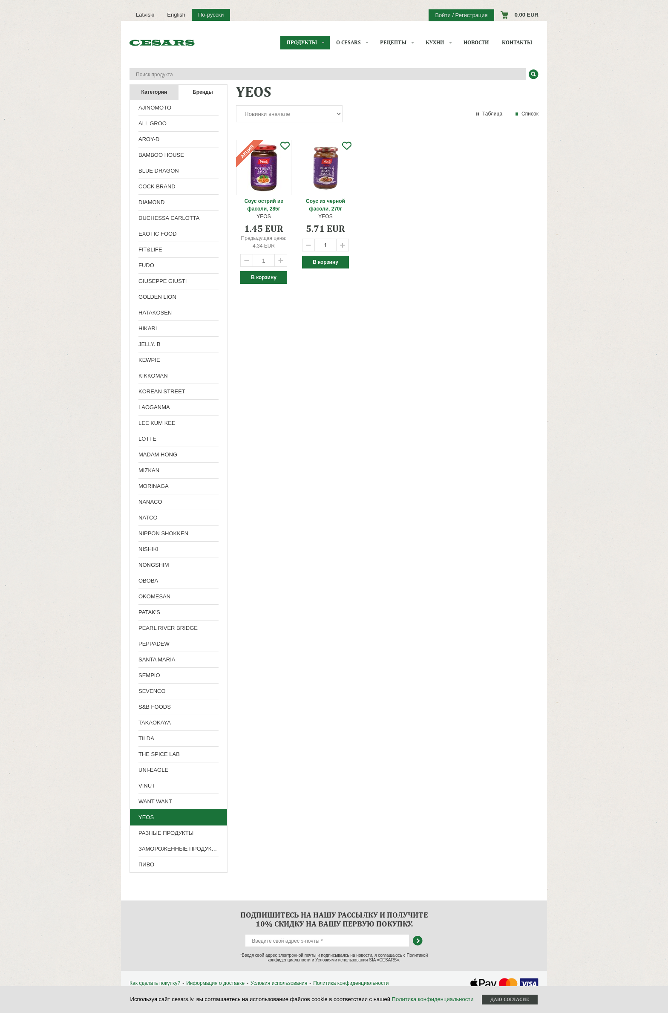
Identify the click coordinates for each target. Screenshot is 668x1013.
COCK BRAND (157, 186)
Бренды (203, 92)
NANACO (150, 502)
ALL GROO (152, 123)
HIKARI (147, 328)
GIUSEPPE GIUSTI (162, 281)
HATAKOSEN (155, 312)
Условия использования (278, 983)
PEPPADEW (154, 644)
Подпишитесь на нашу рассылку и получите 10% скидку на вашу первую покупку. (334, 919)
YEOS (146, 817)
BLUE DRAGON (158, 170)
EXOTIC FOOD (157, 234)
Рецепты (393, 42)
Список (529, 114)
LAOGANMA (154, 407)
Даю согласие (509, 999)
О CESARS (348, 42)
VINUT (146, 785)
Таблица (492, 114)
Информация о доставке (215, 983)
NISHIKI (148, 549)
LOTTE (147, 439)
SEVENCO (152, 691)
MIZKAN (148, 470)
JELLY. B (149, 344)
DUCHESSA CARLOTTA (169, 218)
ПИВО (146, 864)
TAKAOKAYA (154, 722)
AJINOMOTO (154, 107)
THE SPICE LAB (159, 754)
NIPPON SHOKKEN (163, 533)
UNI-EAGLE (153, 770)
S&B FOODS (154, 707)
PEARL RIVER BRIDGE (168, 628)
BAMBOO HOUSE (161, 155)
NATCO (148, 517)
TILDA (146, 738)
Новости (476, 42)
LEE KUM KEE (157, 423)
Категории (154, 92)
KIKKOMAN (153, 375)
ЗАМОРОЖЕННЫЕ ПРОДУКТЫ (179, 849)
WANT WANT (155, 801)
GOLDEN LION (157, 297)
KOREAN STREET (161, 391)
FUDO (146, 265)
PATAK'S (149, 612)
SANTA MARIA (156, 659)
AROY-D (148, 139)
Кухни (435, 42)
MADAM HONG (157, 454)
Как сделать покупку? (155, 983)
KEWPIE (149, 360)
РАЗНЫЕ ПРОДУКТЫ (165, 833)
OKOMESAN (154, 596)
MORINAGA (153, 486)
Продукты (302, 42)
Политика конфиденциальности (351, 983)
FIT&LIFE (150, 249)
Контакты (517, 42)
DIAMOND (151, 202)
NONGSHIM (153, 565)
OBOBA (148, 580)
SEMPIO (149, 675)
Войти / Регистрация (461, 15)
